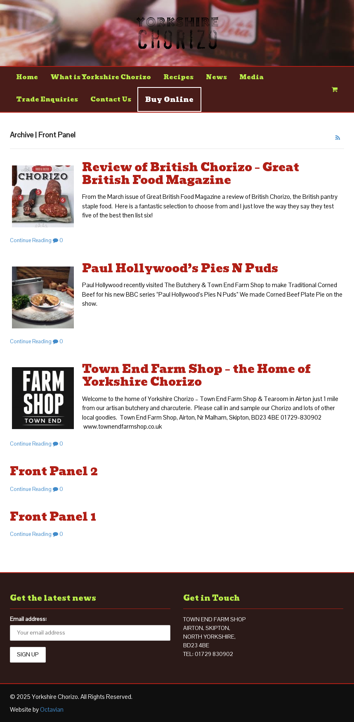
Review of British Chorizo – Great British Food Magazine (190, 173)
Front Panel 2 (54, 471)
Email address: (28, 619)
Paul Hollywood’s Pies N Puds (180, 268)
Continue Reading (31, 240)
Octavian (52, 709)
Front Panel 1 (53, 516)
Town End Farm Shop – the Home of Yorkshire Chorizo (196, 375)
